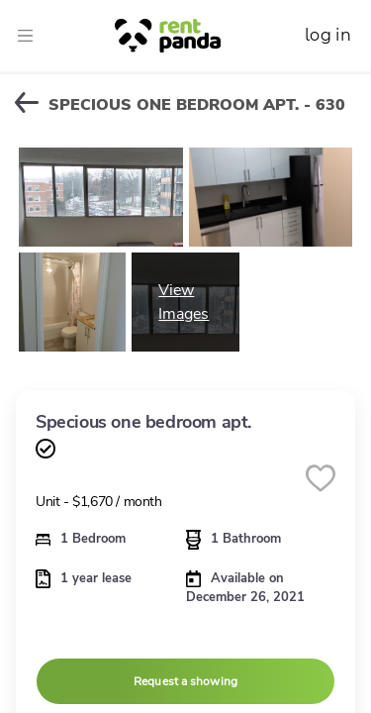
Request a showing (185, 681)
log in (328, 35)
